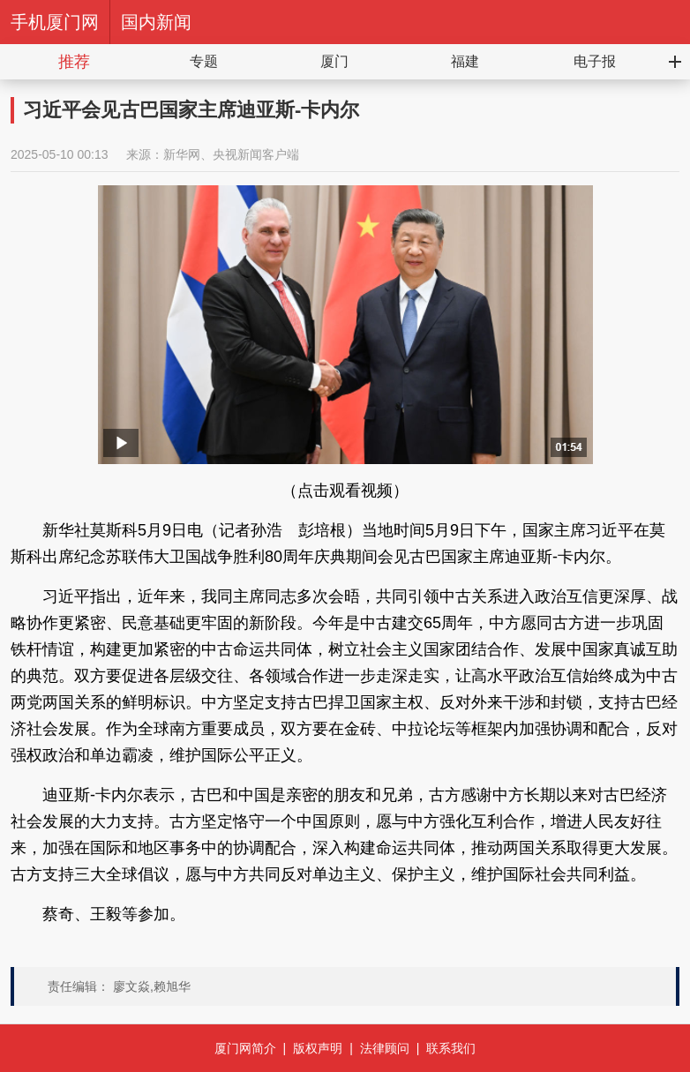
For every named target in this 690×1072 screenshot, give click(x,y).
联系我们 (451, 1048)
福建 (465, 61)
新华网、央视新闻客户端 (231, 154)
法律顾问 (384, 1048)
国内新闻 (156, 22)
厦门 (334, 61)
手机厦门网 (55, 22)
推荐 (74, 62)
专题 (204, 61)
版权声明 (317, 1048)
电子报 (595, 61)
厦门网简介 (245, 1048)
